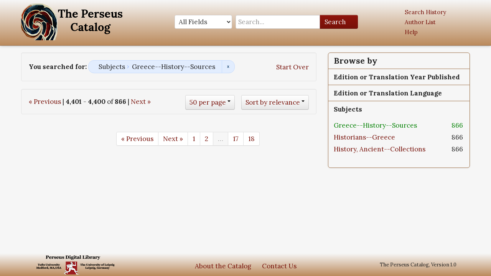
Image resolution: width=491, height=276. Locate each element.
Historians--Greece (364, 137)
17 (236, 139)
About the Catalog (223, 266)
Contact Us (279, 266)
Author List (420, 22)
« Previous (45, 101)
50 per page (207, 102)
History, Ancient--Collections (379, 149)
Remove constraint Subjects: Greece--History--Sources (228, 67)
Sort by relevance (273, 102)
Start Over (292, 67)
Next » (141, 101)
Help (411, 32)
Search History (425, 12)
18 (251, 139)
